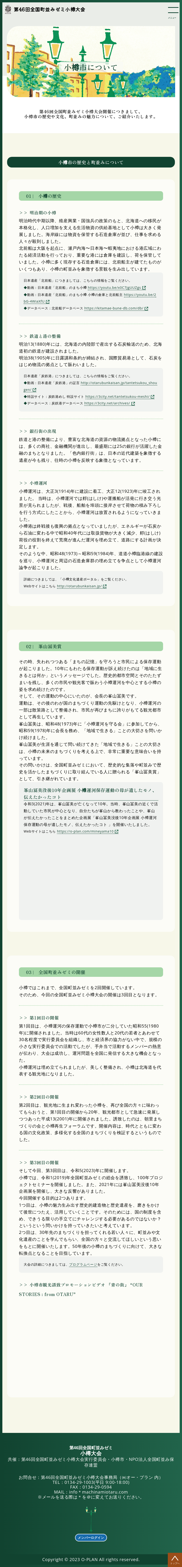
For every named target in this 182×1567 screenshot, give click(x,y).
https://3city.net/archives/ (107, 403)
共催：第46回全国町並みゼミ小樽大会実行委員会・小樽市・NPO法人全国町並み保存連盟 (91, 1456)
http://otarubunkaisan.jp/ (79, 586)
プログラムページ (83, 1264)
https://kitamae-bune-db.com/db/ (113, 308)
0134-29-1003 (79, 1482)
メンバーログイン (91, 1537)
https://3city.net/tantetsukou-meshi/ (117, 396)
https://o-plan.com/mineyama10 (85, 831)
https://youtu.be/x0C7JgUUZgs (114, 287)
